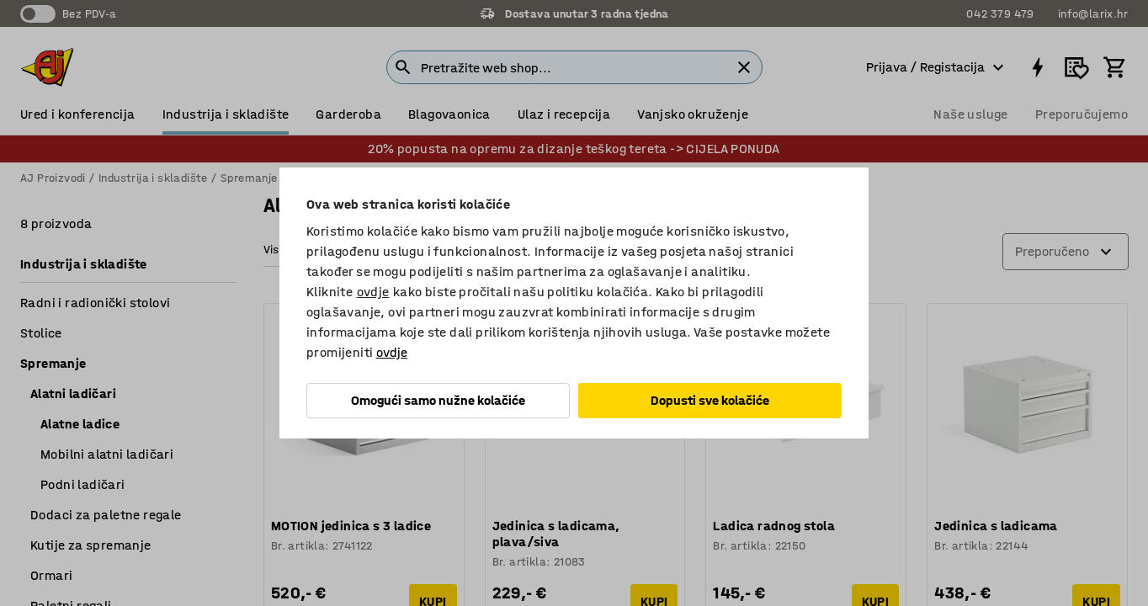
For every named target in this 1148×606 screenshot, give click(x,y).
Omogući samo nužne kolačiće (438, 400)
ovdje (373, 292)
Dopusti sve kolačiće (710, 400)
